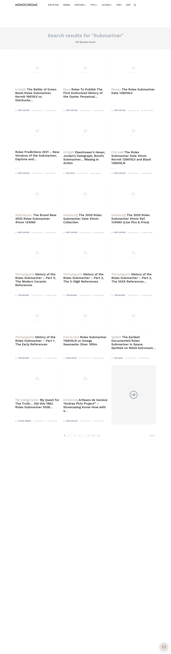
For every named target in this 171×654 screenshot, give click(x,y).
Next (152, 435)
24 (94, 435)
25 (99, 435)
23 (88, 435)
